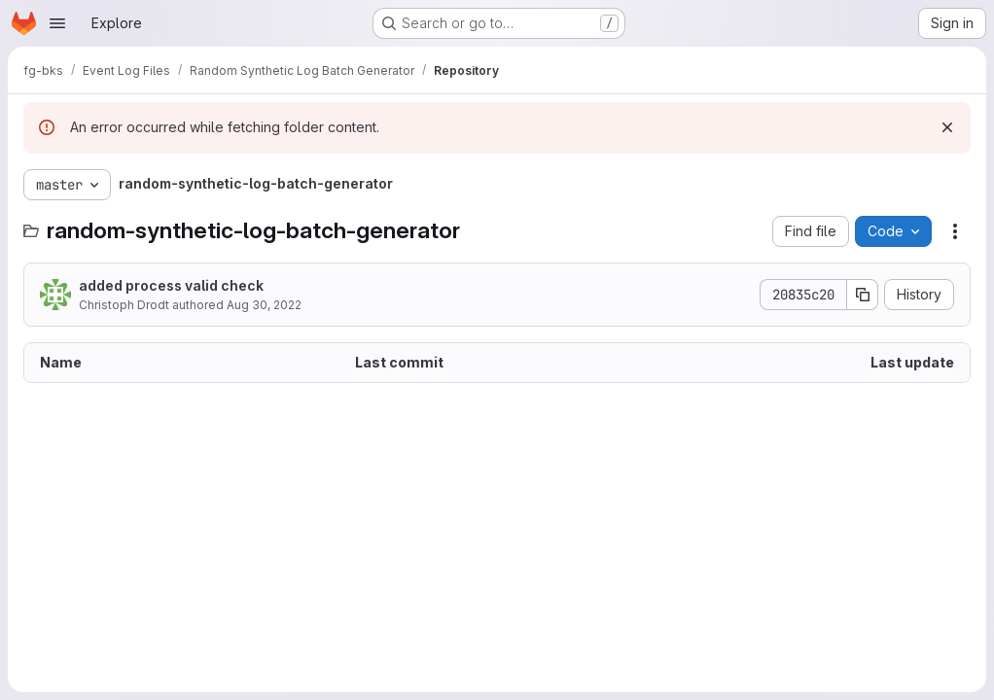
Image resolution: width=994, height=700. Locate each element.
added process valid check (171, 285)
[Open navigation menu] (57, 23)
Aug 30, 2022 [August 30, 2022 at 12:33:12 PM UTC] (264, 305)
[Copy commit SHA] (862, 294)
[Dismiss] (947, 127)
